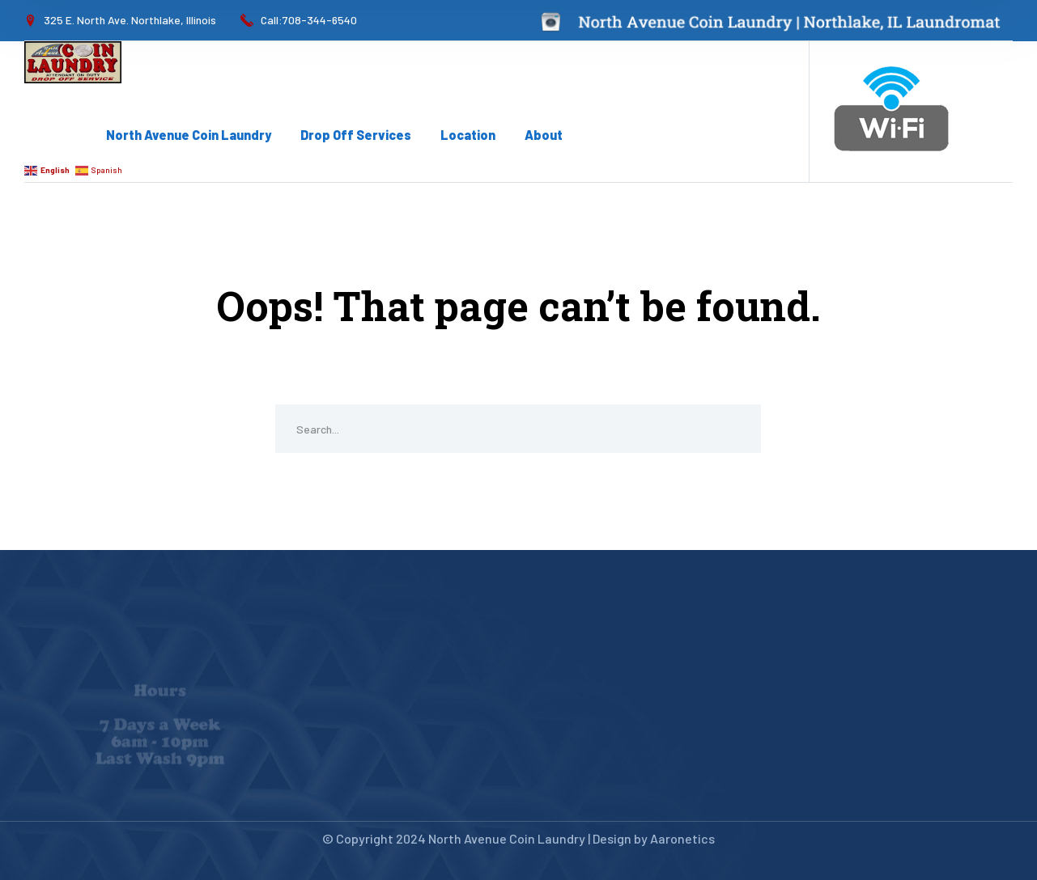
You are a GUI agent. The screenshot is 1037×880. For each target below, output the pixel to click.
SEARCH (736, 428)
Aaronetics (682, 838)
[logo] (72, 61)
